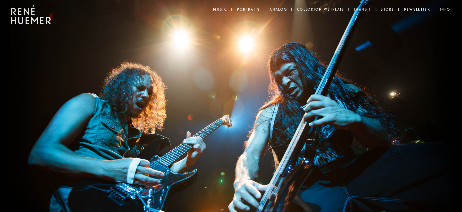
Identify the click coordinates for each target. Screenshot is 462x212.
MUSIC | (222, 9)
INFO (445, 9)
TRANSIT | (365, 9)
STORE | (390, 9)
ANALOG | (281, 9)
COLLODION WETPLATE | (323, 9)
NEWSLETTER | (419, 9)
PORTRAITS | (251, 9)
